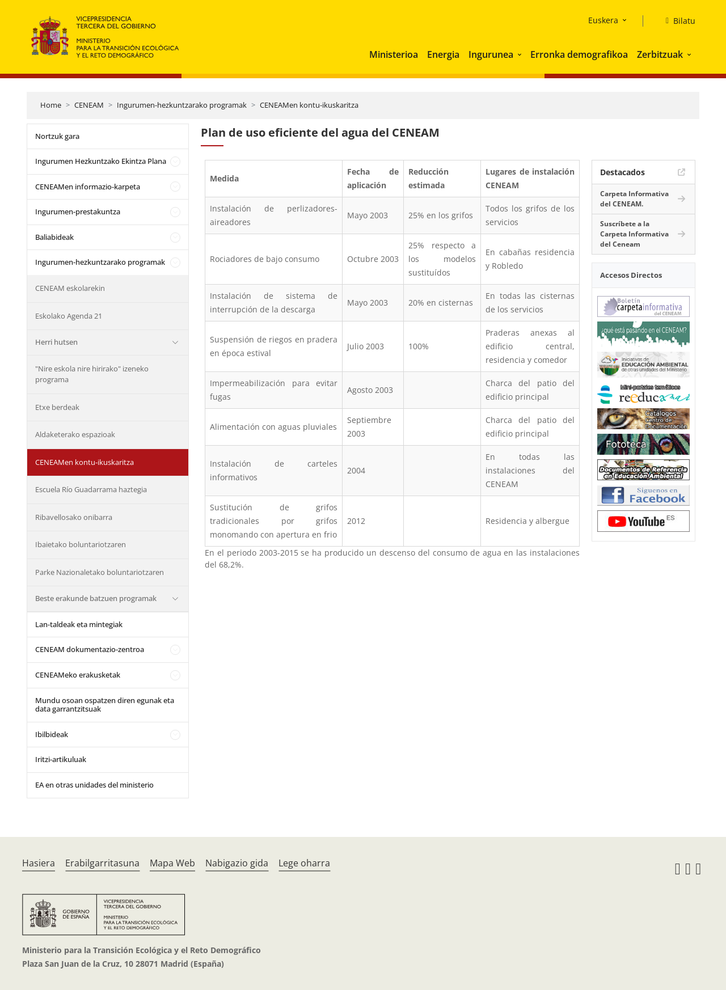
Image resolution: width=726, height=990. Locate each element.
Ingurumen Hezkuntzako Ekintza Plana (100, 161)
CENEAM (89, 105)
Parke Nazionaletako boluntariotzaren (99, 572)
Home (50, 105)
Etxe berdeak (57, 407)
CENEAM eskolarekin (70, 288)
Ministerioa (393, 54)
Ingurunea (490, 54)
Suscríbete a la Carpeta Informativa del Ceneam (634, 234)
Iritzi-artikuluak (60, 759)
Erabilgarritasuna (102, 863)
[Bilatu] (676, 21)
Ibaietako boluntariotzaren (80, 544)
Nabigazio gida (236, 863)
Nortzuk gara (57, 136)
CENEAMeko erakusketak (77, 675)
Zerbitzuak (660, 54)
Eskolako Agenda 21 (68, 316)
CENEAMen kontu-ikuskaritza (309, 105)
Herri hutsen (56, 342)
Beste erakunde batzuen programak (96, 598)
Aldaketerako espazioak (75, 434)
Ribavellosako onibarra (73, 517)
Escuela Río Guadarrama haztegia (91, 489)
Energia (443, 54)
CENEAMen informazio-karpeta (87, 186)
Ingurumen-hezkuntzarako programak (182, 105)
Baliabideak (54, 237)
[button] (521, 54)
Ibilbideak (51, 734)
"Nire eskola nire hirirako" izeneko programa (92, 374)
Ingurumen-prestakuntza (77, 211)
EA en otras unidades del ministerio (94, 785)
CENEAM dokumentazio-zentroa (89, 649)
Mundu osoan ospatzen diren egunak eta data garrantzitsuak (104, 704)
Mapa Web (172, 863)
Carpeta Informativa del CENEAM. (634, 199)
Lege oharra (304, 863)
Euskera (603, 20)
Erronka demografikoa (579, 54)
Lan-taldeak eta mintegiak (79, 624)
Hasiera (38, 863)
